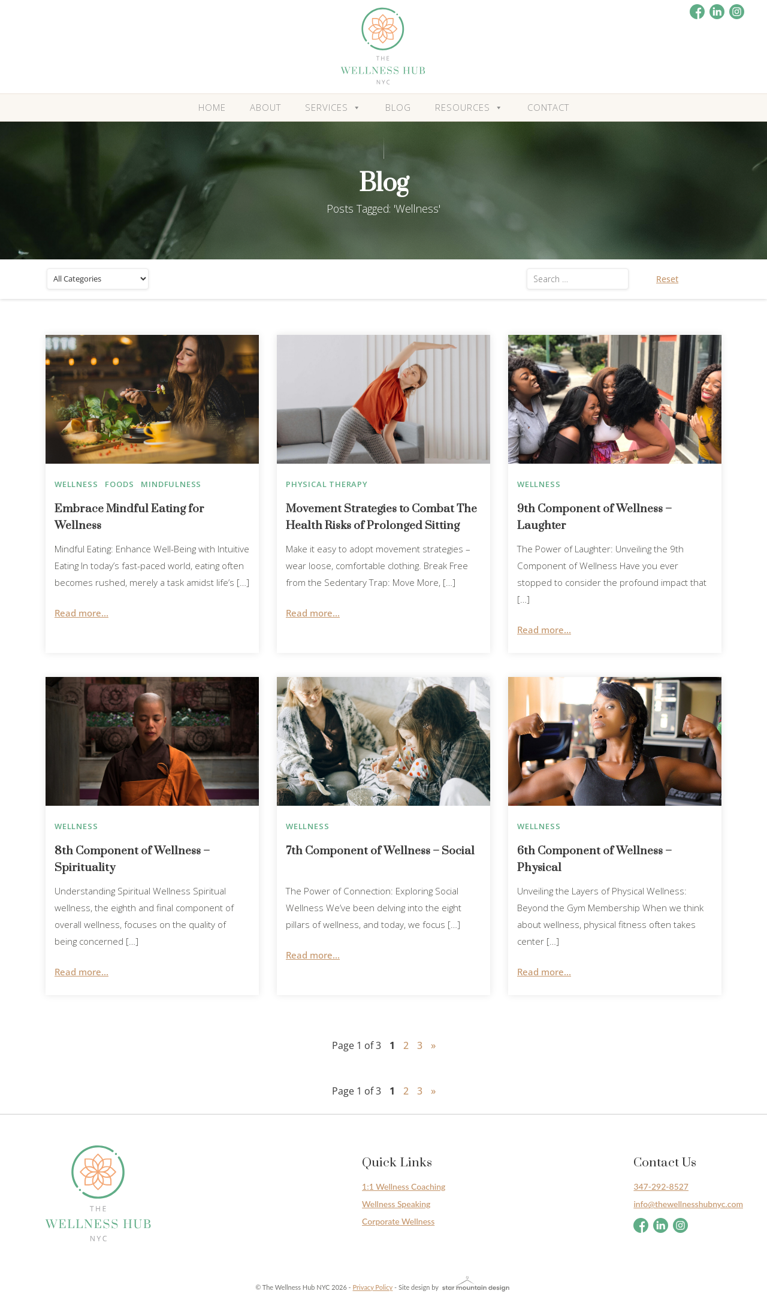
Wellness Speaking (396, 1204)
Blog (398, 107)
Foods (119, 484)
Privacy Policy (373, 1287)
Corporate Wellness (398, 1221)
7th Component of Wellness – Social (380, 851)
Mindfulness (171, 484)
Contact (548, 107)
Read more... (81, 613)
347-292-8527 (661, 1186)
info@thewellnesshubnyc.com (688, 1204)
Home (212, 107)
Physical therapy (327, 484)
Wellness (76, 484)
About (265, 107)
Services (333, 107)
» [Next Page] (433, 1045)
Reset (667, 279)
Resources (469, 107)
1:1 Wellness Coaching (403, 1186)
